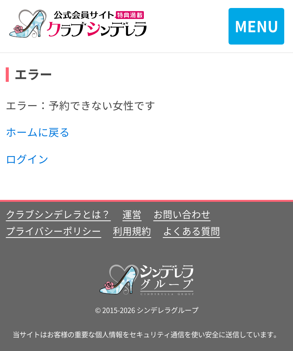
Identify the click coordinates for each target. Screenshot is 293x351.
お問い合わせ (182, 214)
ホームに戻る (38, 131)
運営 (132, 214)
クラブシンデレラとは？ (58, 214)
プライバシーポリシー (53, 231)
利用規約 (132, 231)
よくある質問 (191, 231)
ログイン (27, 158)
